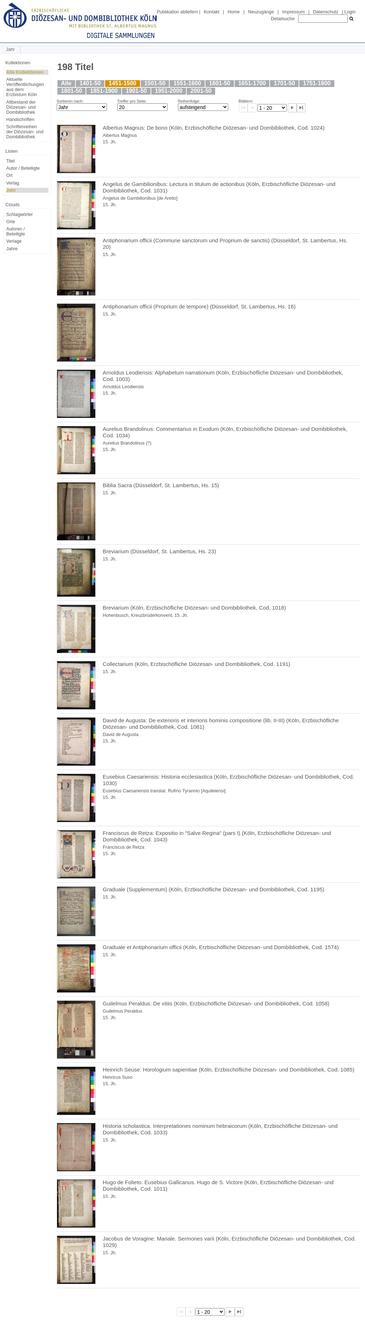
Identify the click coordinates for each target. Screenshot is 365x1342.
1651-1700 (252, 83)
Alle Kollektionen (24, 72)
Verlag (12, 183)
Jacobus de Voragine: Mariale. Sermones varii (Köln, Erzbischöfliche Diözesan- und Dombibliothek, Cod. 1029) (229, 1241)
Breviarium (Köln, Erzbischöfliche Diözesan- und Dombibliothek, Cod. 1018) (194, 608)
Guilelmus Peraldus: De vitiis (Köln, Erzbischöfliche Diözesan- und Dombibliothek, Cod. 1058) (216, 1003)
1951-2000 (168, 91)
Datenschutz (325, 11)
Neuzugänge (261, 11)
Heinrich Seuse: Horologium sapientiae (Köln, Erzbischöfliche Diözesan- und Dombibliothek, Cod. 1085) (229, 1069)
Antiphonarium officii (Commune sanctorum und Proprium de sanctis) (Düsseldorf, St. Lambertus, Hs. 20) (225, 243)
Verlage (14, 241)
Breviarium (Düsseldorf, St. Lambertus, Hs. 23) (159, 551)
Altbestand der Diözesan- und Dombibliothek (20, 107)
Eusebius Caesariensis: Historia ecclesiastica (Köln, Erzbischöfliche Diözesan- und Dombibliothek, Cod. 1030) (228, 780)
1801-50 (71, 91)
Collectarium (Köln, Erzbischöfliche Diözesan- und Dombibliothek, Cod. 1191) (196, 664)
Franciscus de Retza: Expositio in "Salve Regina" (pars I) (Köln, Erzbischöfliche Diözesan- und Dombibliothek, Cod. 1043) (217, 836)
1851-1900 (104, 91)
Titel (10, 161)
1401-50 (90, 83)
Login (350, 11)
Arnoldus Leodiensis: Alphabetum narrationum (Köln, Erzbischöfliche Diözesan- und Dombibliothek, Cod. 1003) (223, 375)
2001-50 (201, 91)
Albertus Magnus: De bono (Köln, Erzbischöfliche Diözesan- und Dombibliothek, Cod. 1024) (214, 128)
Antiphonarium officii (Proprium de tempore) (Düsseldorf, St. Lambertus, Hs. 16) (199, 306)
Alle (66, 83)
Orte (10, 221)
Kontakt (212, 11)
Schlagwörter (19, 214)
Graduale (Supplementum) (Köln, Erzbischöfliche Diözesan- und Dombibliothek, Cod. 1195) (214, 889)
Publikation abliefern (177, 11)
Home (233, 11)
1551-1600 (187, 83)
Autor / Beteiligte (23, 168)
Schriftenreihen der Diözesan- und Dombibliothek (24, 131)
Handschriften (20, 119)
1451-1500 (122, 83)
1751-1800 (316, 83)
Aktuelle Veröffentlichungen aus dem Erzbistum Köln (25, 87)
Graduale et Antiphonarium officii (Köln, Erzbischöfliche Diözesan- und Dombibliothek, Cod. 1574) (221, 947)
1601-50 (219, 83)
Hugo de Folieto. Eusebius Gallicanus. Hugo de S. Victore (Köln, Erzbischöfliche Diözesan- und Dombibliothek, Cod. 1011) (218, 1185)
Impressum (293, 11)
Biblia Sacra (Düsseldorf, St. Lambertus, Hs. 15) (161, 485)
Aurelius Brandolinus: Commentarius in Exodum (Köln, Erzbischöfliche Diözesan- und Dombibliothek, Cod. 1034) (225, 432)
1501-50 (155, 83)
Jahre (12, 248)
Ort (9, 175)
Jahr (11, 190)
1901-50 (136, 91)
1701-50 (284, 83)
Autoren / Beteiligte (15, 231)
